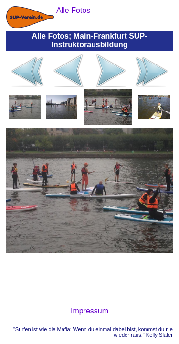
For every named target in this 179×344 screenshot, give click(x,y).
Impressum (89, 311)
